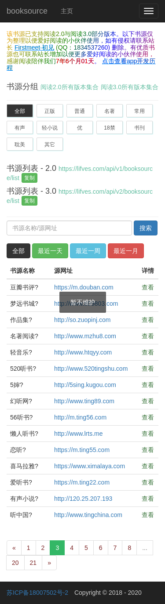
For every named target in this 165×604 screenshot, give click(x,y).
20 (15, 562)
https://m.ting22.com (82, 482)
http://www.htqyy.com (83, 352)
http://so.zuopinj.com (82, 319)
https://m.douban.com (84, 287)
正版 (49, 111)
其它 (49, 144)
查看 (148, 287)
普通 (79, 111)
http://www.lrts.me (78, 433)
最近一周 (88, 250)
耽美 (20, 144)
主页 (67, 10)
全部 (20, 111)
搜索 (145, 227)
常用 (139, 111)
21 (33, 562)
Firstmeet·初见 (34, 47)
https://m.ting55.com (82, 449)
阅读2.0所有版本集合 (69, 86)
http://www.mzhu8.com (85, 336)
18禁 (109, 128)
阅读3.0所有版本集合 (129, 86)
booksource (27, 11)
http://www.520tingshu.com (91, 368)
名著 (109, 111)
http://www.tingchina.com (88, 514)
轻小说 (50, 128)
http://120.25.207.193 (83, 498)
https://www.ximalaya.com (89, 466)
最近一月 (126, 250)
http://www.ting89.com (84, 401)
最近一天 (50, 250)
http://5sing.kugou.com (85, 384)
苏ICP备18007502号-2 (37, 592)
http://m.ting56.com (80, 417)
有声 (20, 128)
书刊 (139, 128)
